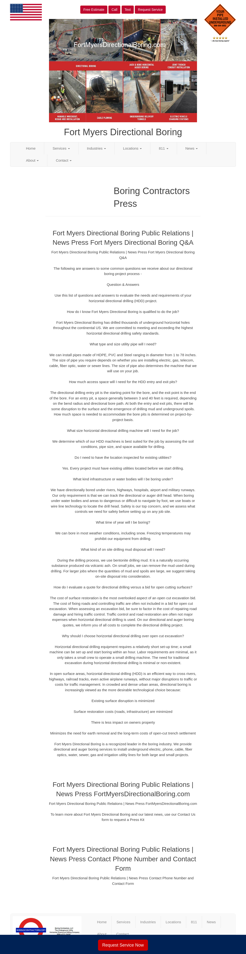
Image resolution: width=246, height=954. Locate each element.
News (191, 148)
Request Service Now (123, 945)
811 (163, 148)
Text (128, 10)
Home (31, 148)
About (32, 160)
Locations (132, 148)
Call (114, 10)
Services (61, 148)
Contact (64, 160)
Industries (96, 148)
